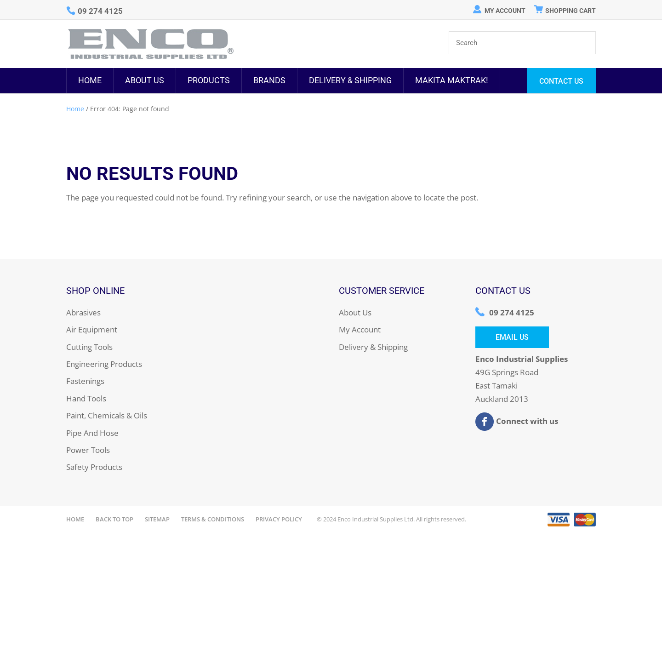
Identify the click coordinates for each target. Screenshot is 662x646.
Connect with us (516, 421)
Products (209, 80)
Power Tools (88, 450)
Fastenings (85, 381)
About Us (144, 80)
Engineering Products (104, 364)
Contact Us (561, 81)
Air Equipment (91, 329)
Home (90, 80)
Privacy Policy (279, 519)
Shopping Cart (570, 10)
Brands (269, 80)
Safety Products (94, 467)
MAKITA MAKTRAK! (451, 80)
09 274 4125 (511, 312)
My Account (505, 10)
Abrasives (83, 312)
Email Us (512, 337)
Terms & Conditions (212, 519)
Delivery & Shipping (350, 80)
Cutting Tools (89, 347)
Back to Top (114, 519)
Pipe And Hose (92, 433)
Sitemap (157, 519)
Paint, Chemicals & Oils (106, 415)
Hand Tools (86, 398)
